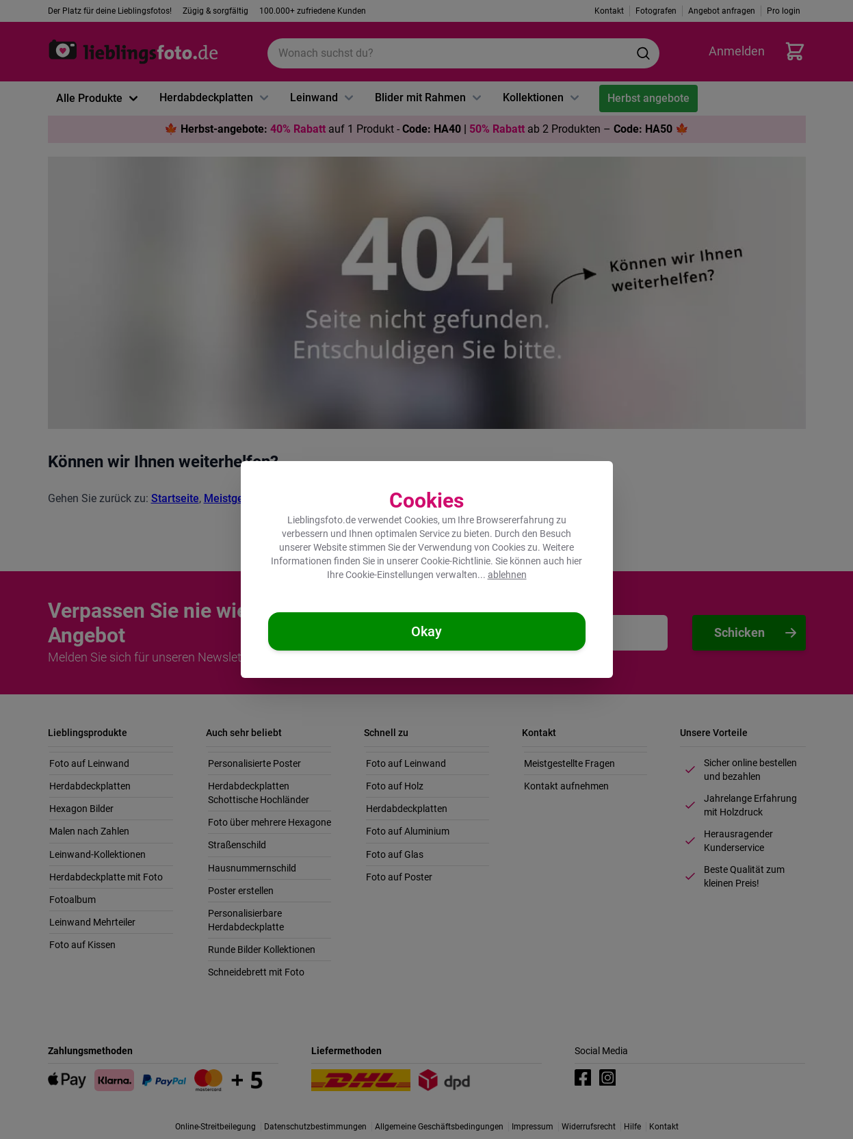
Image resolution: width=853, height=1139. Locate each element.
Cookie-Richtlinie (455, 561)
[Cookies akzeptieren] (427, 631)
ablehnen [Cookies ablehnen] (507, 575)
